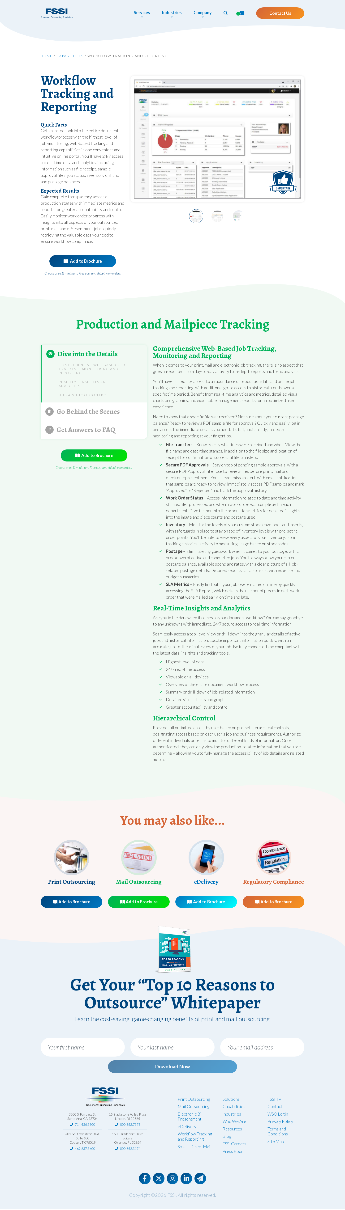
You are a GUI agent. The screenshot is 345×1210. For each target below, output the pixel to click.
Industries (232, 1114)
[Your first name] (83, 1047)
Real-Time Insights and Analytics (84, 384)
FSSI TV (274, 1099)
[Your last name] (172, 1047)
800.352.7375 (130, 1125)
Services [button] (140, 12)
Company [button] (200, 12)
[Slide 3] (239, 216)
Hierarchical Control (84, 395)
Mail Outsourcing (194, 1107)
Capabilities (69, 56)
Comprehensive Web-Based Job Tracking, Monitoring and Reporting (92, 369)
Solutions (231, 1099)
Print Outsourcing (194, 1099)
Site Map (275, 1142)
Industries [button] (170, 12)
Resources (232, 1129)
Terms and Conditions (277, 1132)
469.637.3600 (85, 1149)
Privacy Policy (280, 1122)
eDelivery (187, 1127)
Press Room (233, 1151)
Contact (274, 1107)
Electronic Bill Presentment (191, 1117)
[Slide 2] (217, 216)
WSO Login (277, 1114)
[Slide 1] (196, 216)
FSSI (171, 1196)
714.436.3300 (85, 1125)
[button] (223, 13)
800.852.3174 (130, 1149)
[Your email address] (262, 1047)
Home (46, 56)
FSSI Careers (234, 1144)
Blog (227, 1136)
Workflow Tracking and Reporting (195, 1137)
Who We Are (234, 1122)
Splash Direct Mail (194, 1147)
